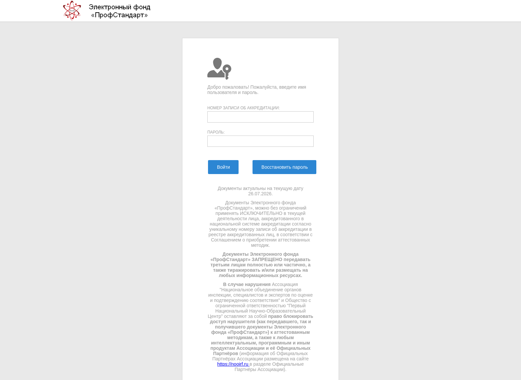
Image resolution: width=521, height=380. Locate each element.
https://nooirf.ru (233, 364)
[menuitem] (223, 167)
